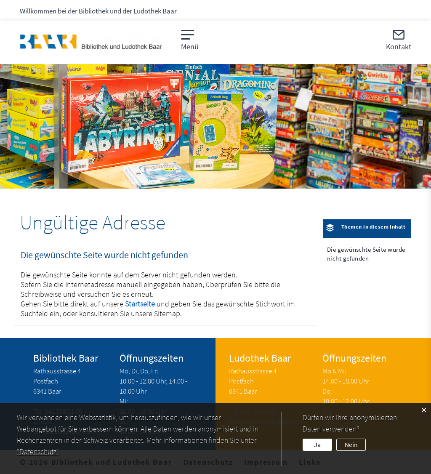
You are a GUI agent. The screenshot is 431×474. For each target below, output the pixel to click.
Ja (317, 444)
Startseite (140, 304)
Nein (351, 444)
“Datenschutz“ (38, 451)
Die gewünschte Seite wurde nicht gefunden (366, 253)
